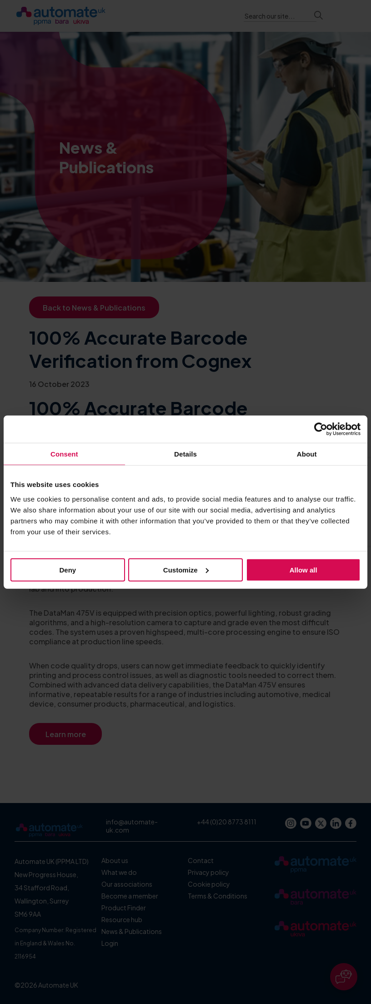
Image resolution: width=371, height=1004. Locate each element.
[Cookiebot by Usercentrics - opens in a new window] (321, 429)
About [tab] (307, 454)
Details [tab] (185, 454)
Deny (67, 569)
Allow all (303, 569)
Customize (186, 569)
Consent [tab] (64, 454)
